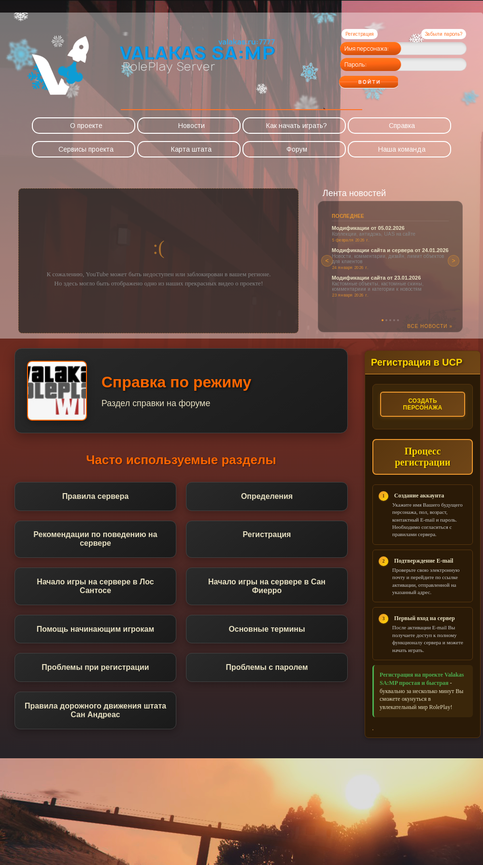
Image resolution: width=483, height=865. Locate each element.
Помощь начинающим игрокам (95, 629)
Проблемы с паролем (267, 668)
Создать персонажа (422, 404)
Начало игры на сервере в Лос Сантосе (95, 586)
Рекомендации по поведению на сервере (95, 539)
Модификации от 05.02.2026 (368, 228)
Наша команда (402, 149)
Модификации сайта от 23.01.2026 (376, 278)
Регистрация (359, 34)
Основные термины (266, 629)
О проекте (86, 125)
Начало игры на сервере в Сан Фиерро (267, 586)
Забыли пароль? (443, 34)
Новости (191, 125)
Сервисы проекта (86, 149)
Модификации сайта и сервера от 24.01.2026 (390, 250)
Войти (387, 78)
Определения (267, 496)
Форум (296, 149)
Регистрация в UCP (417, 362)
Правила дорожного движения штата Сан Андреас (95, 711)
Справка (402, 125)
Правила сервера (95, 496)
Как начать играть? (296, 125)
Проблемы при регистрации (95, 668)
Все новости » (430, 326)
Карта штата (191, 149)
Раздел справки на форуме (156, 403)
